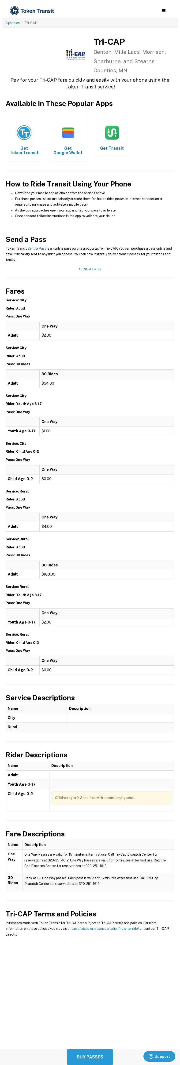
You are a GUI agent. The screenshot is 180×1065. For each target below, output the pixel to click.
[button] (164, 11)
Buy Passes (90, 1056)
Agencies (12, 23)
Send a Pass (37, 248)
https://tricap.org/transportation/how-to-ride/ (104, 928)
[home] (32, 11)
